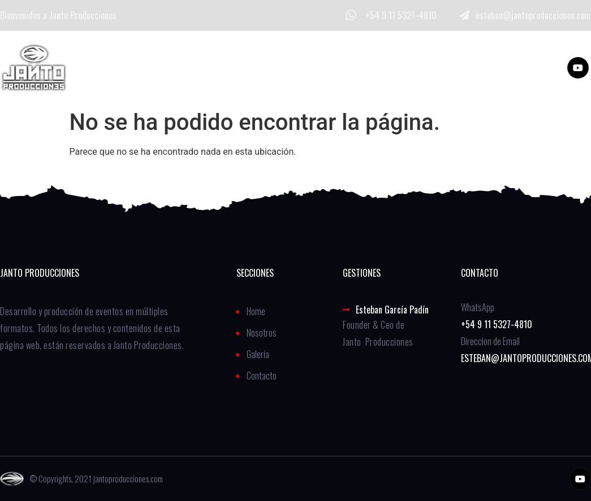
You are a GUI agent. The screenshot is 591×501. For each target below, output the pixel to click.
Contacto (361, 67)
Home (159, 67)
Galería (293, 67)
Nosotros (224, 67)
